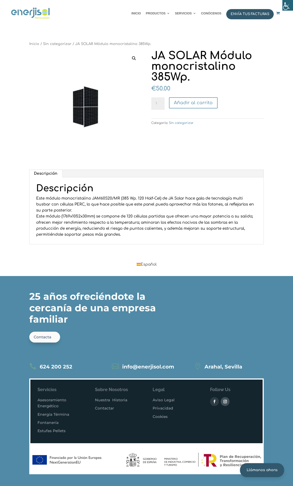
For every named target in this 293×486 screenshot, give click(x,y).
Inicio (34, 44)
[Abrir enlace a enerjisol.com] (278, 13)
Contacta (42, 337)
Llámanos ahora (262, 470)
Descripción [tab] (45, 173)
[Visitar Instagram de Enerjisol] (225, 401)
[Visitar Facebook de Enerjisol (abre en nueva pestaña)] (214, 401)
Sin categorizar (57, 44)
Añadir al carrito (193, 102)
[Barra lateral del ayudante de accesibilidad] (287, 5)
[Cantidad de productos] (158, 103)
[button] (134, 58)
